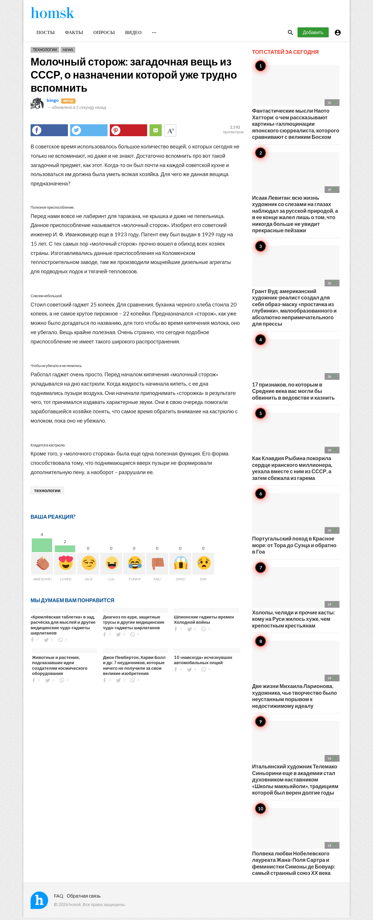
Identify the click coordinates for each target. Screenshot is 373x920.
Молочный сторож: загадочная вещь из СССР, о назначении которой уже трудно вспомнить (134, 76)
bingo (53, 102)
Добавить (313, 34)
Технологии (45, 52)
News (68, 52)
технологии (47, 492)
